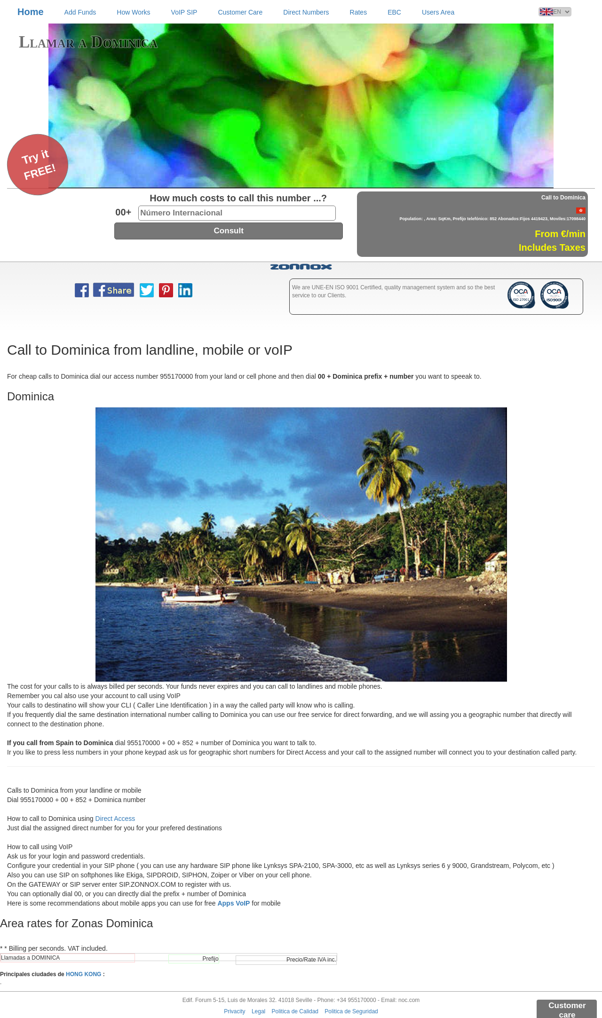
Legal (258, 1011)
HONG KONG (83, 974)
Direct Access (115, 818)
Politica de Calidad (295, 1011)
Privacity (234, 1011)
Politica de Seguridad (351, 1011)
